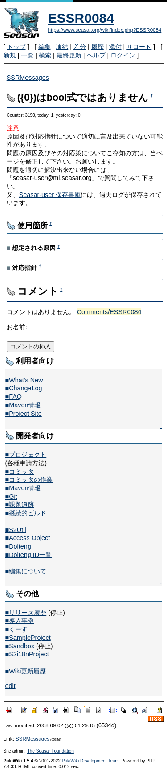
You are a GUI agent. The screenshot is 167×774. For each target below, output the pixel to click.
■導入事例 (19, 620)
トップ (16, 46)
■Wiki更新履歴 (25, 671)
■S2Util (15, 529)
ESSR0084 (81, 18)
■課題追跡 (19, 504)
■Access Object (27, 537)
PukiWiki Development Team (90, 760)
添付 (115, 46)
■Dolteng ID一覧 (28, 554)
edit (10, 685)
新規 (10, 55)
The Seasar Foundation (50, 751)
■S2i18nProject (27, 654)
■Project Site (23, 413)
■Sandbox (20, 646)
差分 (79, 46)
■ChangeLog (23, 388)
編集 (44, 46)
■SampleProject (28, 637)
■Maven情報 (23, 405)
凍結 (62, 46)
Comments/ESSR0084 (109, 311)
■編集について (26, 571)
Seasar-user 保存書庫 (50, 194)
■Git (11, 496)
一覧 (27, 55)
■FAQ (13, 396)
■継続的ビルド (26, 512)
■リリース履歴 (26, 612)
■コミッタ (19, 471)
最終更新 (69, 55)
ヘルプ (96, 55)
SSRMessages (28, 77)
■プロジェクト (26, 454)
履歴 (97, 46)
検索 (45, 55)
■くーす (16, 629)
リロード (138, 46)
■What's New (24, 380)
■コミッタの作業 (29, 479)
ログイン (122, 55)
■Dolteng (18, 546)
